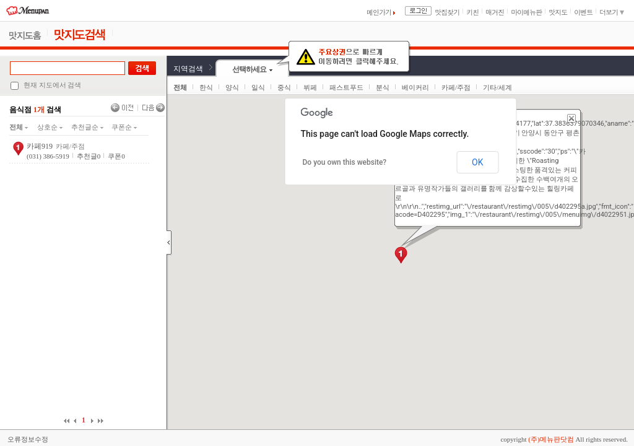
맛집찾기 (447, 12)
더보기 (611, 12)
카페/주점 (456, 87)
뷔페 (310, 87)
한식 (206, 87)
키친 (472, 12)
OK (477, 162)
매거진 (494, 12)
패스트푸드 (346, 87)
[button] (400, 255)
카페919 (40, 146)
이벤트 (583, 12)
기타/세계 (497, 87)
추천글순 (87, 127)
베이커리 (415, 87)
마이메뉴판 (526, 12)
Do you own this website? (345, 162)
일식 (258, 87)
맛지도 (558, 12)
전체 (18, 127)
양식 (232, 87)
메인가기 (381, 12)
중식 (284, 87)
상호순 (50, 127)
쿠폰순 (124, 127)
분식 (382, 87)
